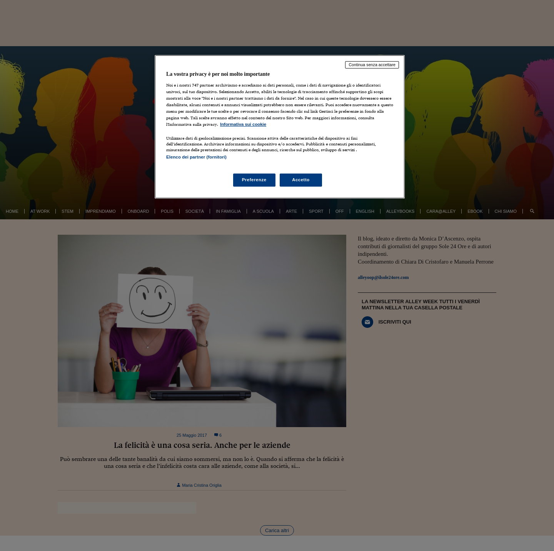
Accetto (301, 179)
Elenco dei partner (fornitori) (196, 157)
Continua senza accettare (372, 64)
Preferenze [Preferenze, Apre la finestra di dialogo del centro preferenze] (254, 179)
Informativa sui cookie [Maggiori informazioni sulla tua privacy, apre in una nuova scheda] (243, 124)
